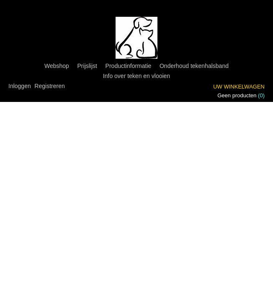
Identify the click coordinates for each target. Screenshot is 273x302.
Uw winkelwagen (239, 86)
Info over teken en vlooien (136, 76)
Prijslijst (87, 65)
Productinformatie (129, 65)
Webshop (56, 65)
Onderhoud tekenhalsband (194, 65)
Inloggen (19, 86)
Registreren (49, 86)
